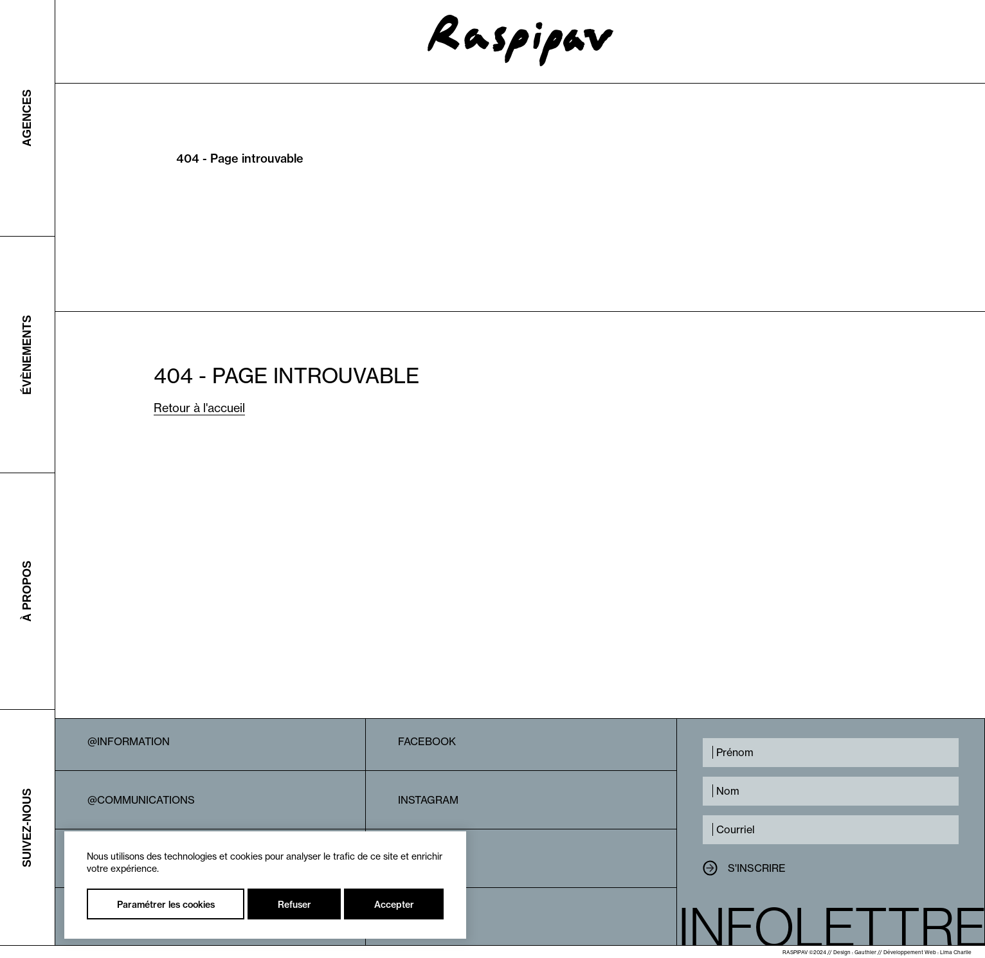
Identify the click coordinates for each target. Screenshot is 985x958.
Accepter (394, 904)
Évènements (27, 354)
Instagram (428, 799)
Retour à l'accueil (199, 408)
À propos (27, 591)
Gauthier (865, 952)
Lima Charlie (955, 952)
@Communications (141, 799)
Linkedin (422, 858)
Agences (27, 118)
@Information (128, 741)
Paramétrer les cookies (166, 904)
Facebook (427, 741)
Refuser (294, 904)
